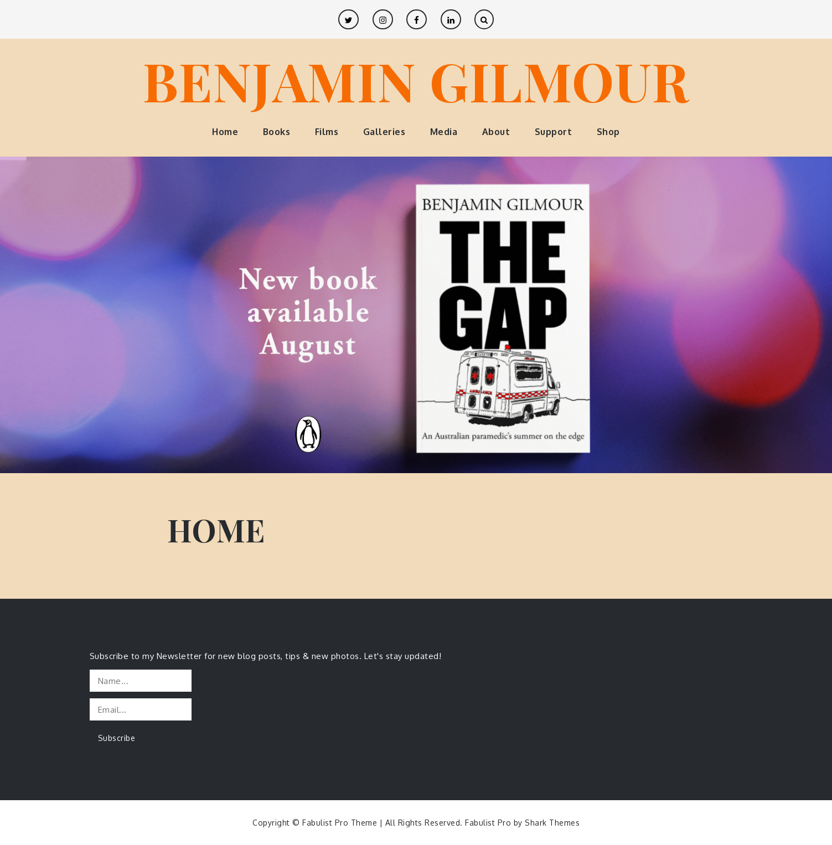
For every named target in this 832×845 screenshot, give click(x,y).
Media (444, 131)
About (496, 131)
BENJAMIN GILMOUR (416, 80)
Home (225, 131)
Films (327, 131)
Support (553, 131)
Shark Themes (552, 822)
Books (277, 131)
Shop (608, 131)
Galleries (384, 131)
